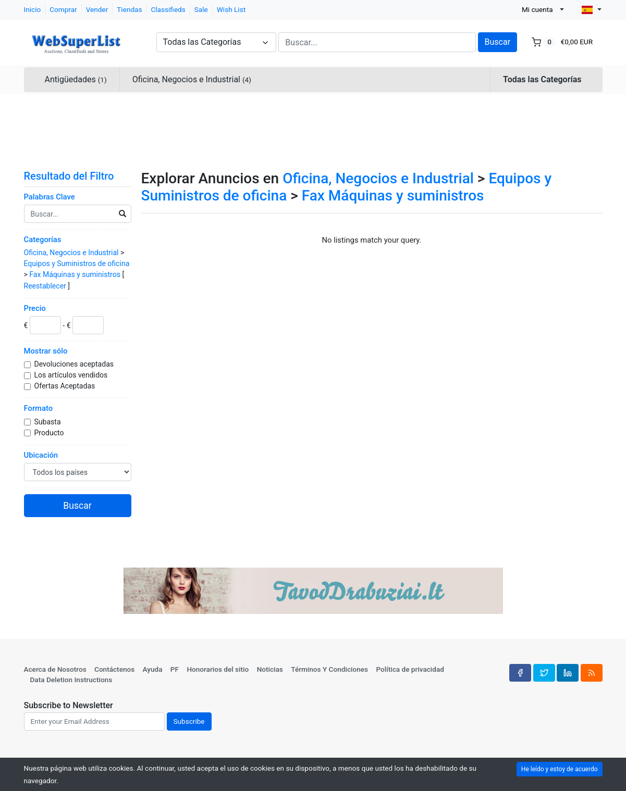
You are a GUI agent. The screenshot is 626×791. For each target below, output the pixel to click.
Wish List (231, 9)
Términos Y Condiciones (329, 669)
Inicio (32, 9)
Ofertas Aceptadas (65, 386)
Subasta (48, 422)
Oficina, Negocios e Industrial (191, 79)
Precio (35, 308)
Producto (50, 433)
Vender (97, 9)
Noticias (270, 669)
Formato (38, 408)
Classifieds (168, 9)
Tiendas (129, 9)
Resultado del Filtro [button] (75, 176)
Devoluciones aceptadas (75, 364)
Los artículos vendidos (71, 375)
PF (174, 669)
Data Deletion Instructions (71, 679)
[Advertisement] (313, 130)
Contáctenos (114, 669)
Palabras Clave (49, 197)
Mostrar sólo (46, 351)
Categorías (43, 239)
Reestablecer (45, 286)
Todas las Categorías (542, 79)
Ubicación (41, 455)
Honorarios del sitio (218, 669)
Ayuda (153, 669)
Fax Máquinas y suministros (74, 274)
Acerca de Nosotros (55, 669)
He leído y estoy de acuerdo (559, 769)
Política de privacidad (410, 669)
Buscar (498, 42)
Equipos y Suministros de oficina (77, 263)
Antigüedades (76, 79)
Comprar (63, 9)
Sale (201, 9)
